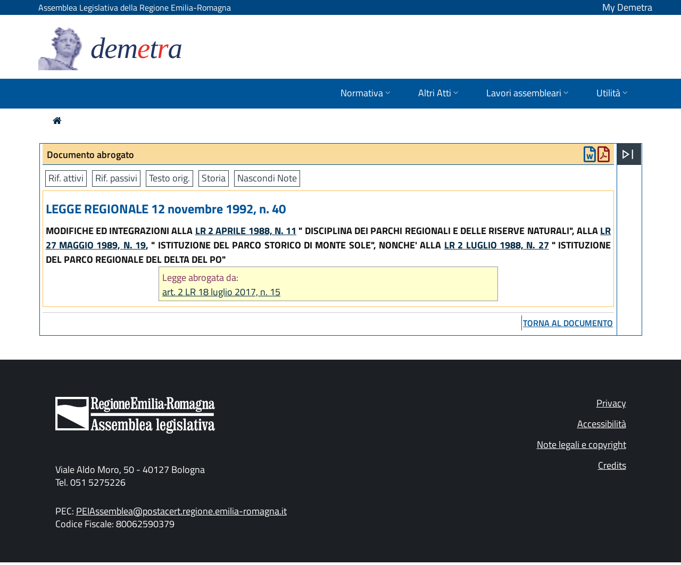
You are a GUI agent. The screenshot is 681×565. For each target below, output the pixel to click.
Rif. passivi (116, 178)
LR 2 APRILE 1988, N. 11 (245, 230)
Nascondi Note (267, 178)
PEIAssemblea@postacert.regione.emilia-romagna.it (181, 511)
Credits (612, 465)
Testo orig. (169, 178)
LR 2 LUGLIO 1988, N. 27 (496, 245)
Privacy (611, 403)
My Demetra (627, 7)
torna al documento (568, 323)
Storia (214, 178)
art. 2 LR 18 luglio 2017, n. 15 (221, 292)
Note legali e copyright (581, 444)
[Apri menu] (627, 154)
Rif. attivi (66, 178)
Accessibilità (601, 424)
